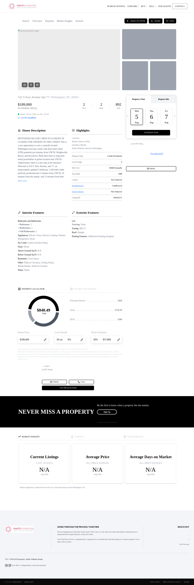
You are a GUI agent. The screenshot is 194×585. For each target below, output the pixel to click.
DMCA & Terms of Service (172, 582)
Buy (144, 6)
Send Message (184, 544)
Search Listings (116, 6)
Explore (133, 6)
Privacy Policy (155, 582)
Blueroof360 (17, 582)
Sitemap (186, 582)
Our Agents (164, 6)
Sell (152, 6)
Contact (180, 6)
